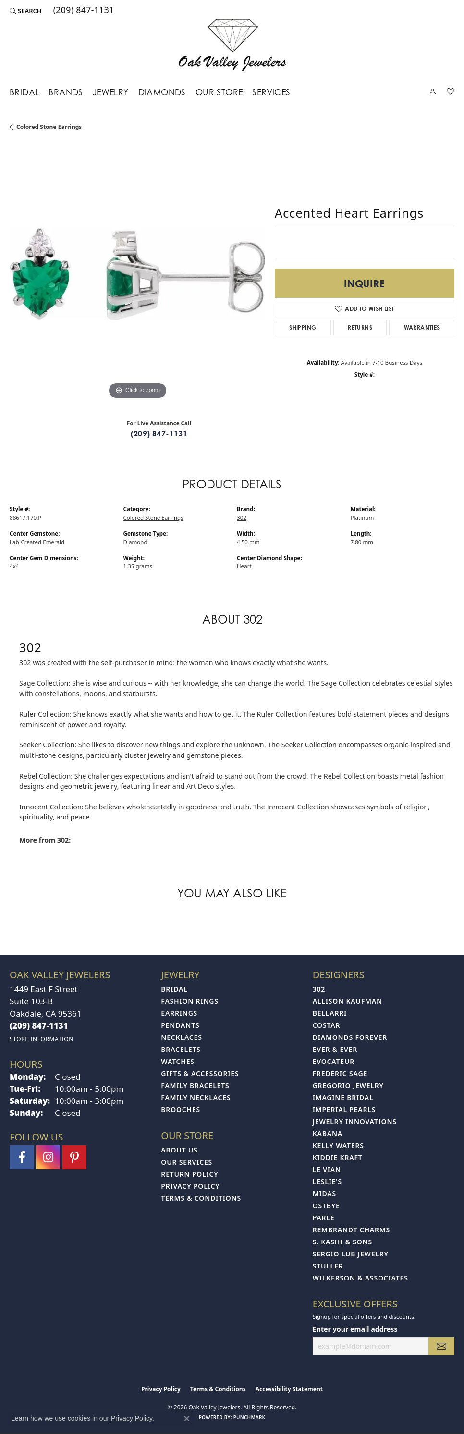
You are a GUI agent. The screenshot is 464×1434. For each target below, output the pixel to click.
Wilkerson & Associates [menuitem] (360, 1277)
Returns (360, 327)
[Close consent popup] (187, 1418)
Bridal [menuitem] (174, 989)
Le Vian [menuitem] (327, 1169)
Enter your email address (355, 1328)
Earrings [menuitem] (179, 1013)
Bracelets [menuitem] (180, 1049)
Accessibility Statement (289, 1389)
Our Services (186, 1161)
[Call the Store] (39, 1025)
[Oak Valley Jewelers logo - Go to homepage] (232, 45)
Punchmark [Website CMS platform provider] (249, 1417)
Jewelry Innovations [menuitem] (355, 1121)
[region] (137, 274)
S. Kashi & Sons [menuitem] (342, 1241)
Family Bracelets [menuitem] (195, 1085)
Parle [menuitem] (324, 1217)
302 (241, 517)
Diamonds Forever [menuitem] (350, 1037)
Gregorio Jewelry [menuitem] (348, 1085)
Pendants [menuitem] (180, 1025)
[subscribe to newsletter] (441, 1346)
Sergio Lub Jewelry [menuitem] (351, 1253)
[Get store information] (41, 1039)
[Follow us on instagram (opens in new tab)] (48, 1157)
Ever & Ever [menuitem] (335, 1049)
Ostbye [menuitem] (326, 1205)
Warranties (422, 327)
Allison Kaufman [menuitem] (347, 1001)
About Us (179, 1149)
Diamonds (162, 92)
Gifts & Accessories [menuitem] (200, 1073)
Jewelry (111, 92)
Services (271, 92)
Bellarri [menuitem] (330, 1013)
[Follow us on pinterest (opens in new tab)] (74, 1157)
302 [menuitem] (319, 989)
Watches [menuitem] (178, 1061)
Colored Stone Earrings (49, 127)
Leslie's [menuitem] (327, 1181)
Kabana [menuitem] (327, 1133)
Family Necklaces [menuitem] (196, 1097)
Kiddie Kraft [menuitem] (338, 1157)
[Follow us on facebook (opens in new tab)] (22, 1157)
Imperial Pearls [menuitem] (344, 1109)
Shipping (302, 327)
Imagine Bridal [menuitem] (343, 1097)
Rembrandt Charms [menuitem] (351, 1229)
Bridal (24, 92)
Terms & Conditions (201, 1198)
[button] (26, 10)
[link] (82, 10)
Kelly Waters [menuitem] (338, 1145)
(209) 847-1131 (159, 433)
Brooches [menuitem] (180, 1109)
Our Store (219, 92)
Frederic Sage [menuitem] (340, 1073)
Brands (66, 92)
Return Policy (189, 1173)
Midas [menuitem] (324, 1193)
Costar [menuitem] (327, 1025)
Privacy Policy (190, 1186)
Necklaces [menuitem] (181, 1037)
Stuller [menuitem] (328, 1265)
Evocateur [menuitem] (333, 1061)
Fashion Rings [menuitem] (189, 1001)
